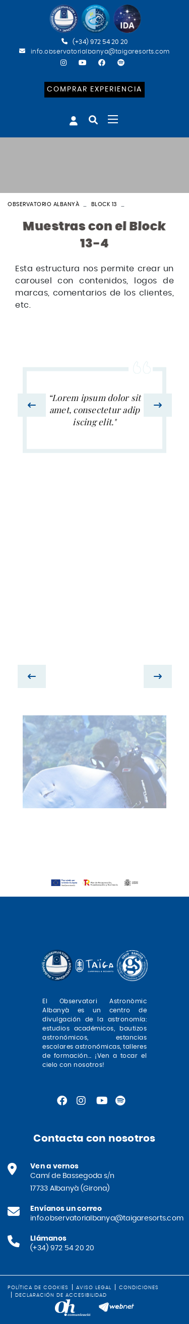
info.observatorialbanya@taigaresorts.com (100, 51)
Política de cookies (38, 1287)
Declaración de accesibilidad (61, 1295)
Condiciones (139, 1287)
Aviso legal (93, 1287)
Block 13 (104, 204)
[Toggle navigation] (113, 119)
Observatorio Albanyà (43, 204)
